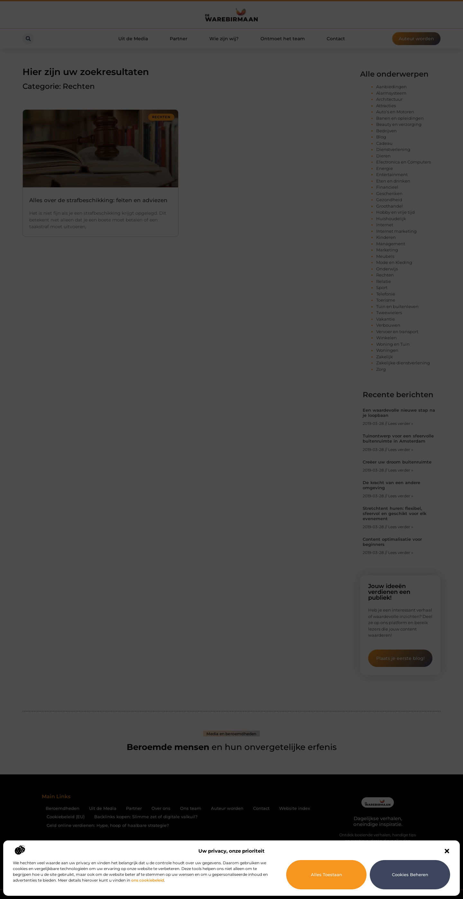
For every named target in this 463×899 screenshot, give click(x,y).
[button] (447, 851)
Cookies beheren (410, 874)
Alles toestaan (326, 874)
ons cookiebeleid (147, 880)
